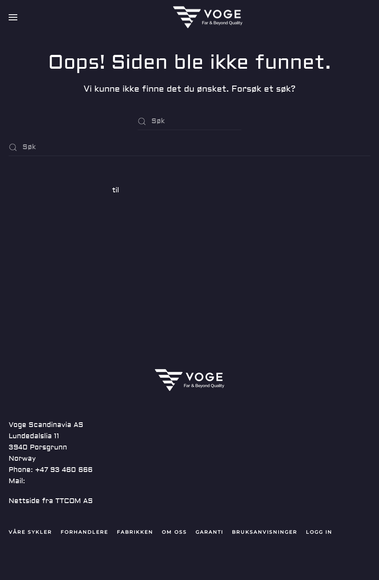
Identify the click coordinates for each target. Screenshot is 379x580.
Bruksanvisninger (264, 532)
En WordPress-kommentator (59, 190)
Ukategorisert (34, 230)
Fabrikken (135, 532)
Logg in (319, 532)
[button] (13, 17)
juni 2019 (24, 210)
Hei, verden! (30, 170)
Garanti (209, 532)
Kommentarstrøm (40, 281)
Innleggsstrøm (34, 265)
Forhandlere (84, 532)
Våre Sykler (30, 532)
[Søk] (189, 121)
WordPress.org (35, 296)
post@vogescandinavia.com (76, 481)
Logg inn (23, 249)
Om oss (174, 532)
